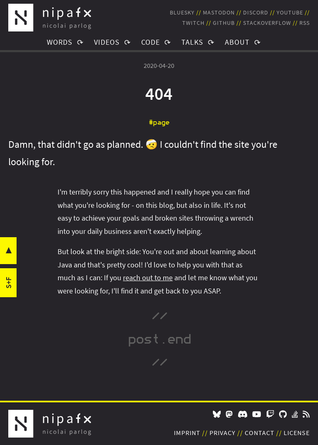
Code (150, 42)
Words (59, 42)
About (237, 42)
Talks (192, 42)
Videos (107, 42)
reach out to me (148, 277)
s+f (8, 283)
